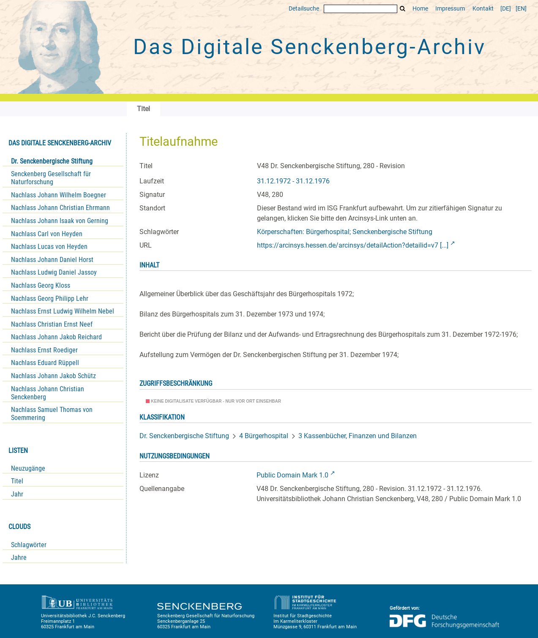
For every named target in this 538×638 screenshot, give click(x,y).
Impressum (450, 8)
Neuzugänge (28, 468)
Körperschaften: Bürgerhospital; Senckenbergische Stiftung (344, 232)
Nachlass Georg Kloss (40, 285)
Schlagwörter (28, 545)
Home (420, 8)
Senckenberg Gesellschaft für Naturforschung (51, 178)
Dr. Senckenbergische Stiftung (52, 161)
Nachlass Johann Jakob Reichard (56, 337)
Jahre (19, 557)
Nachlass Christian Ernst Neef (52, 324)
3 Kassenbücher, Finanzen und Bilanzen (357, 436)
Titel (17, 481)
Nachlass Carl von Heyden (46, 234)
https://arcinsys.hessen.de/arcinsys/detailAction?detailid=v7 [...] (352, 245)
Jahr (17, 494)
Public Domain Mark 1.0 (292, 475)
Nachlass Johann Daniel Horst (52, 260)
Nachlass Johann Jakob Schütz (53, 376)
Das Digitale (309, 47)
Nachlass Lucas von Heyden (49, 247)
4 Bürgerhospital (263, 436)
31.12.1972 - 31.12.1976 (293, 181)
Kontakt (483, 8)
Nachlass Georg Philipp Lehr (49, 298)
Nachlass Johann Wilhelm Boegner (58, 195)
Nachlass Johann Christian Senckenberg (47, 393)
